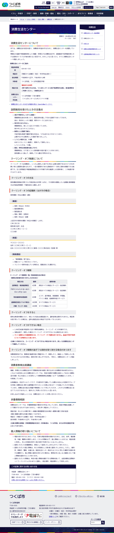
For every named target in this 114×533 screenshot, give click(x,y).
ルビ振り (91, 2)
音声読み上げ (80, 2)
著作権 (102, 496)
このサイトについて (64, 496)
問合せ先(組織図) (33, 522)
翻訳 (111, 7)
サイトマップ (88, 7)
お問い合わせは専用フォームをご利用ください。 (28, 480)
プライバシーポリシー (85, 496)
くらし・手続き (31, 19)
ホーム (22, 19)
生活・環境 (41, 19)
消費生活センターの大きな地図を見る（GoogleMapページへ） (32, 104)
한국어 (68, 7)
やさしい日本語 (76, 7)
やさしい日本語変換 (82, 4)
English (54, 7)
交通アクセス (16, 522)
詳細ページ (53, 516)
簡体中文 (61, 7)
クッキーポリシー (51, 522)
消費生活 (49, 19)
